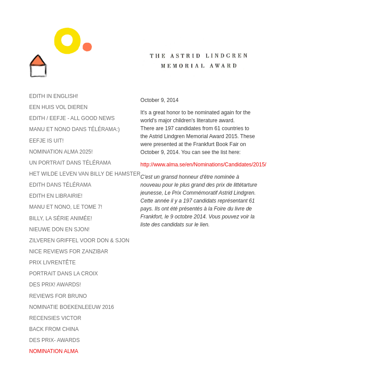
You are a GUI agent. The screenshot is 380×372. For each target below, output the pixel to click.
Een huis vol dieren (58, 107)
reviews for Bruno (58, 296)
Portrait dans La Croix (63, 274)
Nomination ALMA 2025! (61, 152)
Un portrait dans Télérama (70, 163)
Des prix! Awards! (55, 285)
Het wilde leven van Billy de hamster (85, 174)
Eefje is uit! (46, 141)
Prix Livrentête (52, 262)
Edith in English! (53, 96)
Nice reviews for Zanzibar (68, 251)
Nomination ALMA (53, 351)
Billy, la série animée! (60, 218)
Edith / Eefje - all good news (72, 118)
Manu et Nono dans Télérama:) (74, 129)
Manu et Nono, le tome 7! (65, 207)
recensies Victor (55, 318)
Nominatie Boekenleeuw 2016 (71, 307)
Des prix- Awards (54, 340)
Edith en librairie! (56, 196)
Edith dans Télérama (60, 185)
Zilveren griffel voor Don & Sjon (79, 240)
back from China (54, 329)
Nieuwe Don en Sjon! (59, 229)
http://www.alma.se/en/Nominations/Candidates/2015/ (203, 165)
